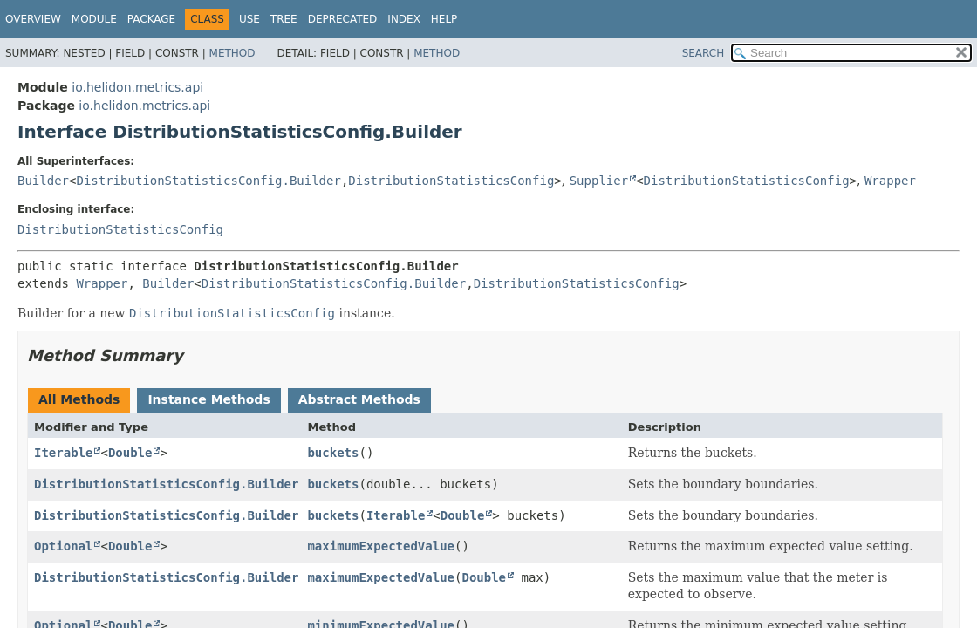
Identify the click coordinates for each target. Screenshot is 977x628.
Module (94, 19)
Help (444, 19)
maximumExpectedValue (380, 546)
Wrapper (890, 181)
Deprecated (343, 19)
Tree (283, 19)
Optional (63, 546)
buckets (333, 453)
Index (403, 19)
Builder (43, 181)
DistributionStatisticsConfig (451, 181)
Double (130, 453)
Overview (33, 19)
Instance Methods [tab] (208, 399)
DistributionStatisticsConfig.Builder (208, 181)
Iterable (63, 453)
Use (249, 19)
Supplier (599, 181)
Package (151, 19)
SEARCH (703, 53)
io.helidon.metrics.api (137, 87)
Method (232, 53)
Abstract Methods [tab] (359, 399)
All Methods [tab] (79, 399)
